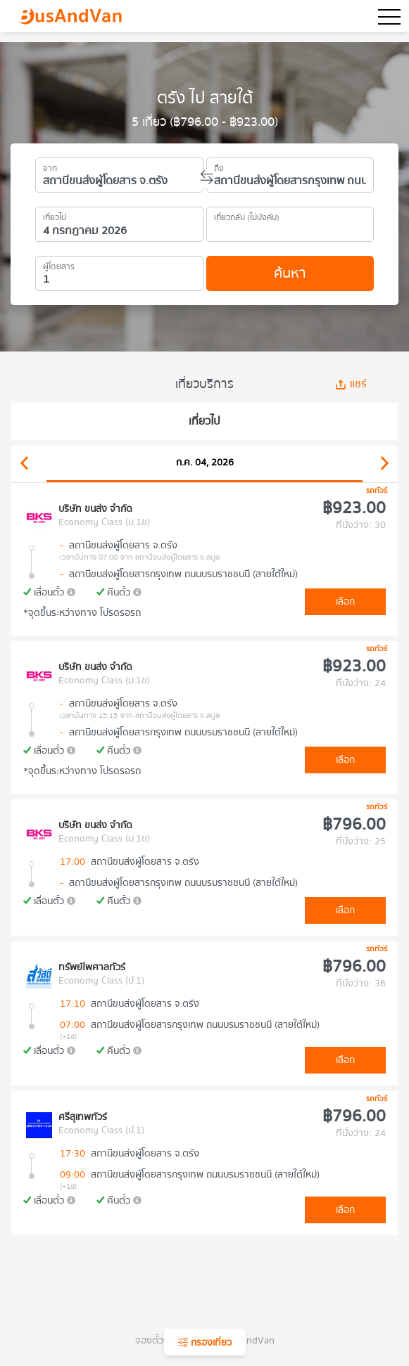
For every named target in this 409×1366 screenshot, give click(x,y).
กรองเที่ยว (205, 1343)
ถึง (219, 166)
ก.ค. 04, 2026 (205, 462)
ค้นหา (290, 273)
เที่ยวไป (54, 215)
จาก (50, 166)
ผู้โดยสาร (59, 264)
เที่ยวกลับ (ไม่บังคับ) (246, 215)
